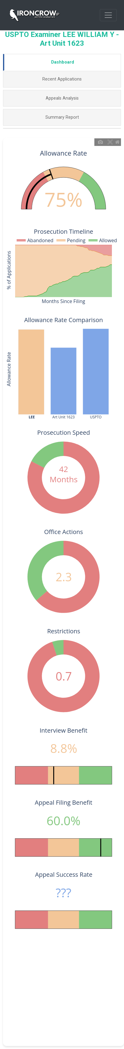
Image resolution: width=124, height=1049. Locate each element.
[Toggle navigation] (108, 15)
